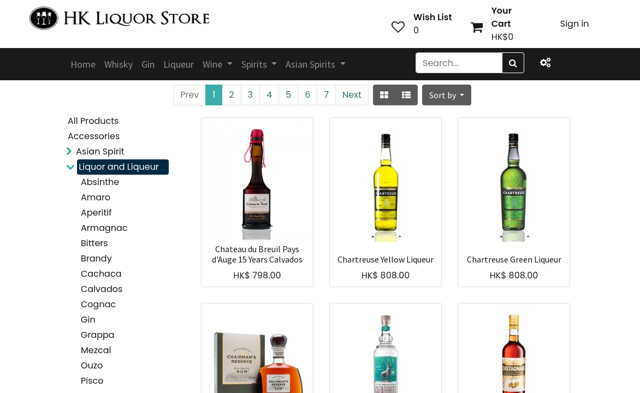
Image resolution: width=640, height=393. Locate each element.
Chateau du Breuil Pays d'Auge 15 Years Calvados (257, 254)
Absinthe (100, 182)
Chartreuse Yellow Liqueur (385, 259)
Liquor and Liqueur (119, 166)
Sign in (574, 23)
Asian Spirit (100, 151)
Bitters (94, 243)
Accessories (94, 136)
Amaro (95, 197)
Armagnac (104, 228)
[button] (446, 95)
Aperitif (96, 212)
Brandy (96, 258)
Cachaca (101, 273)
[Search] (513, 62)
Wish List (432, 17)
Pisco (92, 380)
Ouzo (92, 365)
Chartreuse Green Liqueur (514, 259)
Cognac (98, 304)
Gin (88, 319)
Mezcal (96, 350)
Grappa (98, 335)
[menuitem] (83, 64)
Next (352, 94)
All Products (93, 121)
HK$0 (502, 37)
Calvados (101, 289)
